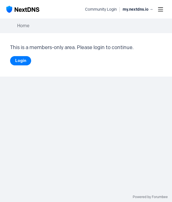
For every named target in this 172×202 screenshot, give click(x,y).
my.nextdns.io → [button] (138, 9)
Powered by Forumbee (150, 197)
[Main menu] (160, 9)
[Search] (78, 9)
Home (23, 25)
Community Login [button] (101, 9)
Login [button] (20, 60)
